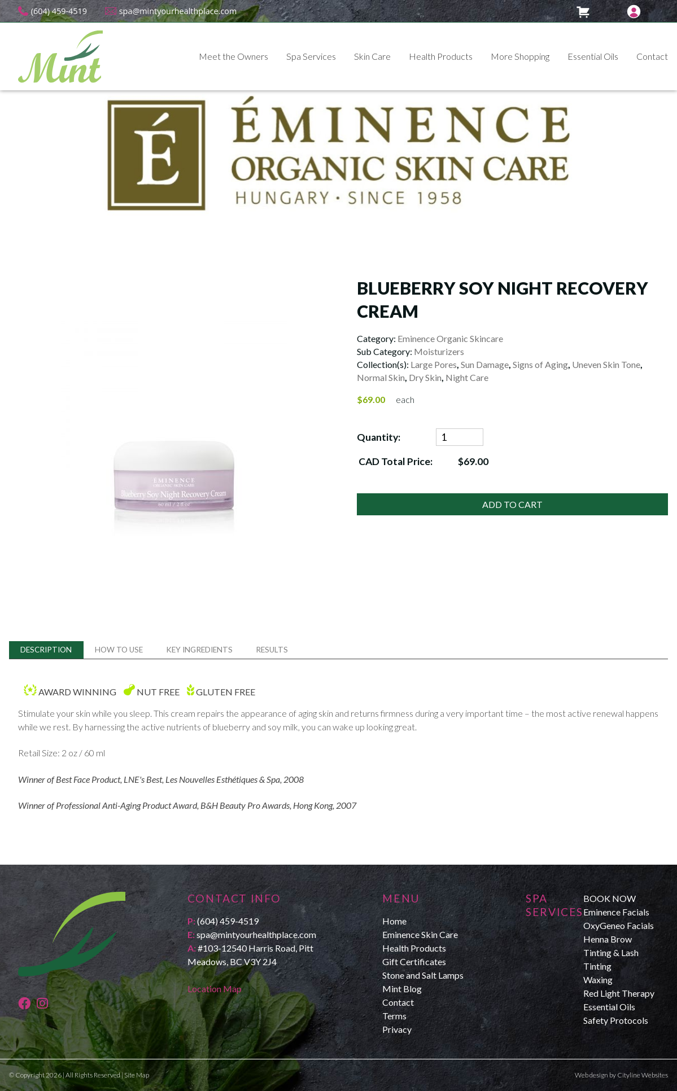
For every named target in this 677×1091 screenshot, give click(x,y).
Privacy (397, 1029)
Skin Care (372, 56)
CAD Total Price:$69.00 (423, 461)
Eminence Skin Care (420, 934)
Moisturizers (439, 351)
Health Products (441, 56)
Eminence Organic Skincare (450, 338)
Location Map (214, 988)
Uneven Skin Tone (606, 364)
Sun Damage (485, 364)
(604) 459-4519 (59, 11)
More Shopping (520, 56)
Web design (591, 1075)
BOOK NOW (609, 898)
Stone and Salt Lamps (423, 975)
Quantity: (378, 437)
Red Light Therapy (618, 993)
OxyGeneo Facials (618, 925)
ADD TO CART (512, 504)
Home (394, 920)
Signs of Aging (540, 364)
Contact (652, 56)
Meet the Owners (233, 56)
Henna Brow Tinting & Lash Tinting (611, 952)
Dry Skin (425, 377)
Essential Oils (592, 56)
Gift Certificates (414, 961)
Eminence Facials (616, 911)
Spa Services (311, 56)
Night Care (466, 377)
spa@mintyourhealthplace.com (178, 11)
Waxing (598, 979)
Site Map (136, 1075)
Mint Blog (402, 988)
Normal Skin (381, 377)
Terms (394, 1015)
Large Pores (433, 364)
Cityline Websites (642, 1075)
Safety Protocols (615, 1020)
